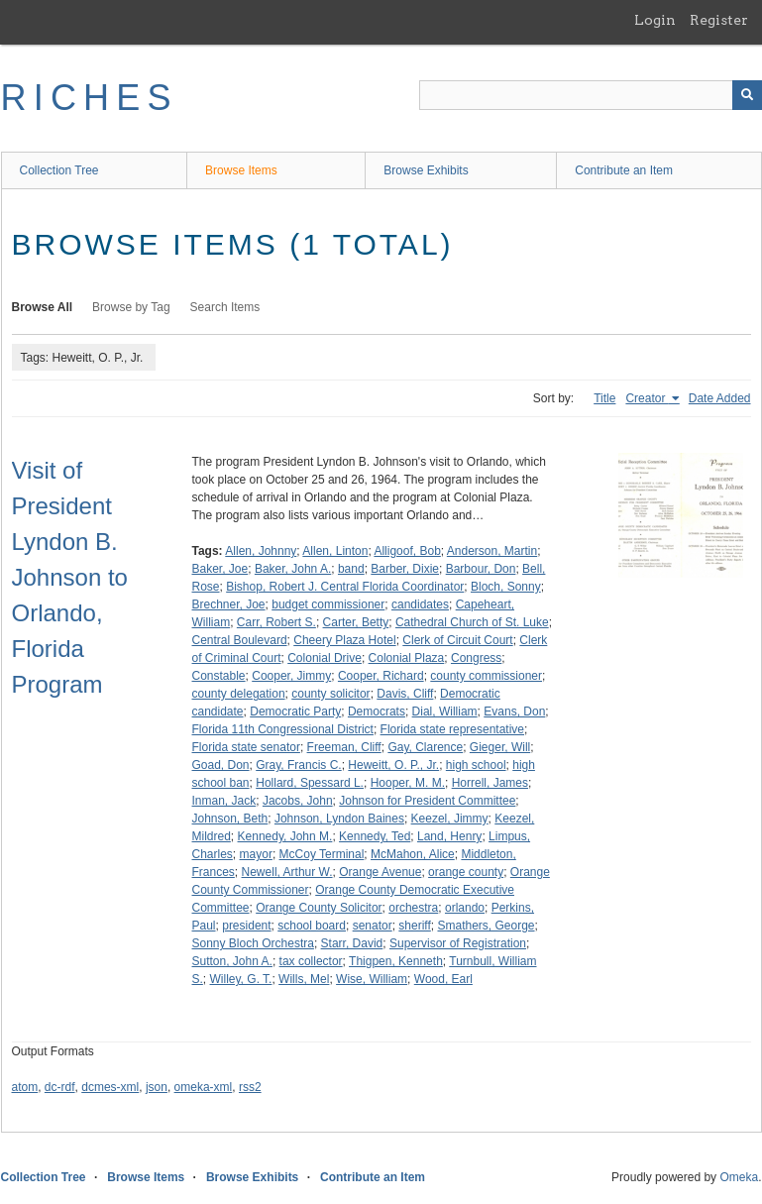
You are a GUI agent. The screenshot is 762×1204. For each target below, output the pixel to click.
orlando (465, 908)
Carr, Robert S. (276, 622)
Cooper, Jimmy (291, 676)
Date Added (720, 398)
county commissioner (486, 676)
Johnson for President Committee (427, 801)
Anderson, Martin (492, 551)
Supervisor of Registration (457, 943)
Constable (219, 676)
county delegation (238, 694)
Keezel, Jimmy (450, 818)
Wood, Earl (443, 979)
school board (311, 925)
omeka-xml (203, 1087)
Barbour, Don (481, 569)
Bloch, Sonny (506, 587)
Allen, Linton (335, 551)
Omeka (738, 1177)
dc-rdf (60, 1087)
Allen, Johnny (260, 551)
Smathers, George (485, 925)
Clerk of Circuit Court (457, 640)
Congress (476, 658)
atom (25, 1087)
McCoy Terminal (322, 854)
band (351, 569)
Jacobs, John (298, 801)
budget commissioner (328, 604)
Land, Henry (449, 836)
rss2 (250, 1087)
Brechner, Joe (229, 604)
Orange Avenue (380, 872)
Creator (646, 398)
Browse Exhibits (425, 170)
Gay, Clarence (425, 747)
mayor (256, 854)
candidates (420, 604)
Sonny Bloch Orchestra (253, 943)
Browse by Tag (131, 307)
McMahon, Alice (413, 854)
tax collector (311, 961)
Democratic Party (295, 711)
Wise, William (371, 979)
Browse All (42, 307)
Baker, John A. (293, 569)
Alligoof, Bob (407, 551)
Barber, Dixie (405, 569)
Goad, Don (221, 765)
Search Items (225, 307)
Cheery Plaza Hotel (344, 640)
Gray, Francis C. (298, 765)
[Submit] (747, 95)
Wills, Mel (303, 979)
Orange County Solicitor (318, 908)
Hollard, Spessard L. (310, 783)
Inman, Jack (224, 801)
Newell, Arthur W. (287, 872)
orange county (465, 872)
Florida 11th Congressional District (283, 729)
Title (604, 398)
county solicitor (330, 694)
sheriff (414, 925)
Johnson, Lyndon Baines (339, 818)
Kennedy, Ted (374, 836)
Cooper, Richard (381, 676)
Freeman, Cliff (344, 747)
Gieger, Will (500, 747)
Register (719, 20)
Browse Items (241, 170)
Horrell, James (490, 783)
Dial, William (445, 711)
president (246, 925)
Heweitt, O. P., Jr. (393, 765)
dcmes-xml (110, 1087)
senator (372, 925)
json (156, 1087)
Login (655, 20)
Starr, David (352, 943)
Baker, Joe (220, 569)
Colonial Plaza (407, 658)
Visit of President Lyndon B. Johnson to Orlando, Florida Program (70, 577)
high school (476, 765)
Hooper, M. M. (408, 783)
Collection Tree (59, 170)
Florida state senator (246, 747)
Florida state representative (452, 729)
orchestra (413, 908)
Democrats (376, 711)
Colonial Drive (324, 658)
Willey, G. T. (241, 979)
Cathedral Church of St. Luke (472, 622)
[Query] (590, 95)
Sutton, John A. (232, 961)
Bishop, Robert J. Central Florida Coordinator (345, 587)
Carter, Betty (356, 622)
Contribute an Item (624, 170)
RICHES (89, 97)
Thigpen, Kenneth (396, 961)
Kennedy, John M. (285, 836)
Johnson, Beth (230, 818)
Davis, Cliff (405, 694)
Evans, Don (514, 711)
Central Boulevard (239, 640)
